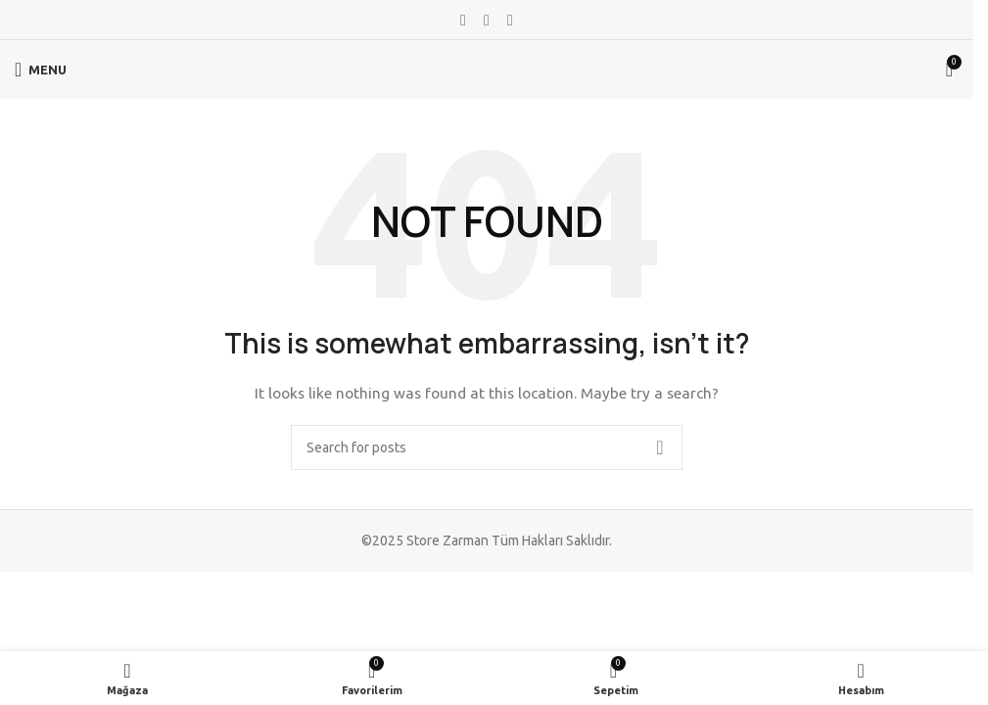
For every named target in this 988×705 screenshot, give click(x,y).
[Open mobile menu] (40, 69)
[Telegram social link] (510, 19)
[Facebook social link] (463, 19)
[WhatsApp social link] (486, 19)
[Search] (486, 447)
